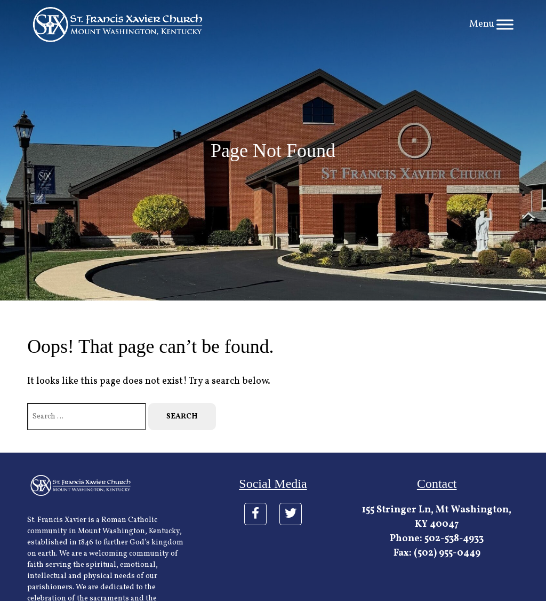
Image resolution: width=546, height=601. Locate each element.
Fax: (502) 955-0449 (437, 553)
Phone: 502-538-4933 (437, 538)
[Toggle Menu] (504, 24)
